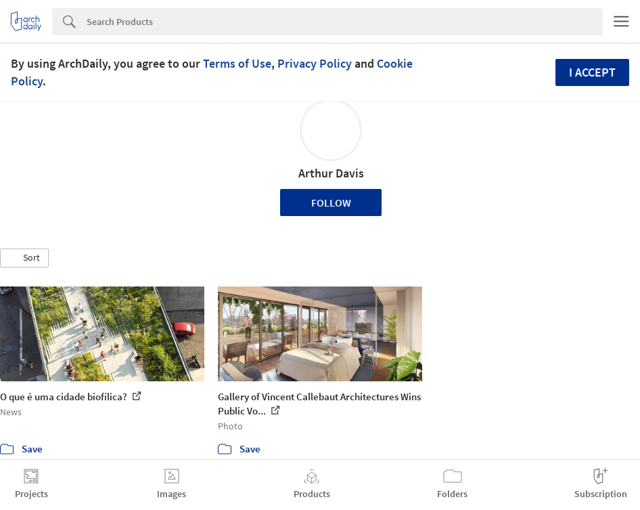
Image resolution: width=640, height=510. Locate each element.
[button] (24, 258)
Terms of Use (237, 63)
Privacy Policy (314, 63)
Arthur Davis (331, 173)
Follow (331, 202)
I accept (592, 72)
